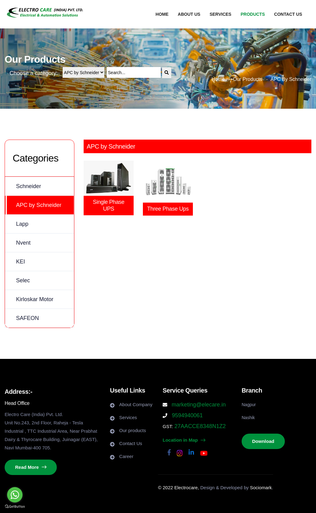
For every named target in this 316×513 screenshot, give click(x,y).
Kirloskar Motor (34, 299)
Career (126, 456)
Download (263, 441)
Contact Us (130, 443)
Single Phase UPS (108, 205)
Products (253, 14)
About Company (135, 404)
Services (220, 14)
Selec (23, 280)
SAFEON (27, 318)
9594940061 (186, 415)
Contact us (288, 14)
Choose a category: (34, 73)
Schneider (28, 186)
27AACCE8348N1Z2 (199, 426)
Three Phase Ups (168, 209)
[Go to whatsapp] (15, 494)
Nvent (23, 243)
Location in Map (184, 440)
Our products (132, 430)
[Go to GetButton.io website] (15, 507)
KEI (20, 262)
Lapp (22, 224)
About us (189, 14)
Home (162, 14)
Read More (30, 467)
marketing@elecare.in (199, 405)
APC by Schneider (38, 205)
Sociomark (261, 487)
